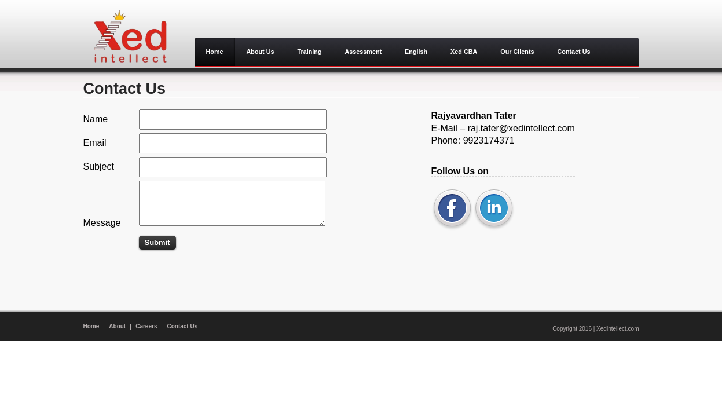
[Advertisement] (170, 269)
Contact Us (182, 326)
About (117, 326)
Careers (146, 326)
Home (91, 326)
